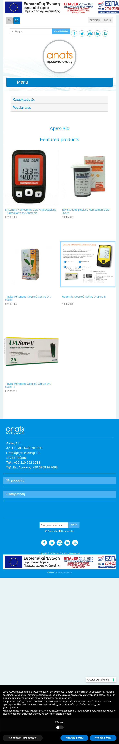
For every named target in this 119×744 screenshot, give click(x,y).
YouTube (90, 33)
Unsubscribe (67, 531)
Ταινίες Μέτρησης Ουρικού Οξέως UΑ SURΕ (27, 298)
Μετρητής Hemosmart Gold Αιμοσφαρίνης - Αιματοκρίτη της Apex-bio (30, 211)
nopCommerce (65, 572)
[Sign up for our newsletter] (54, 525)
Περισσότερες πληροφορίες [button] (23, 737)
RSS (105, 33)
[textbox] (31, 31)
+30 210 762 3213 (27, 462)
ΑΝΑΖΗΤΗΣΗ (61, 31)
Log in (107, 20)
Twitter (82, 33)
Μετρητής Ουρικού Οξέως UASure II (84, 296)
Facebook (74, 33)
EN (9, 20)
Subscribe (53, 531)
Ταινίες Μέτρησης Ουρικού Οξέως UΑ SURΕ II (27, 385)
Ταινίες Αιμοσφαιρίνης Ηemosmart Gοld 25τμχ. (85, 211)
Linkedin (97, 33)
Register (95, 20)
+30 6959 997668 (45, 467)
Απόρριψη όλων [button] (74, 737)
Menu (22, 82)
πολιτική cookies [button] (63, 698)
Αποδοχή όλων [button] (103, 737)
